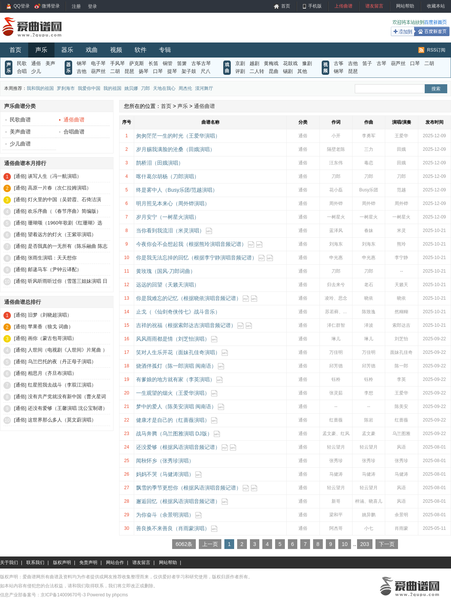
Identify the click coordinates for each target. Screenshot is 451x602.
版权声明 (62, 562)
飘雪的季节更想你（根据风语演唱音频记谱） (188, 488)
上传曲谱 (343, 6)
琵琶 (129, 71)
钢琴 (81, 63)
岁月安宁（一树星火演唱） (167, 217)
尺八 (205, 71)
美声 (50, 63)
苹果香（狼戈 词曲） (50, 326)
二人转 (257, 71)
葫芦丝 (98, 71)
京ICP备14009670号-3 (63, 594)
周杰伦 (185, 88)
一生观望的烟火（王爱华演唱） (173, 393)
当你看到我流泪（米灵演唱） (170, 230)
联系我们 (35, 562)
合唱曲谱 (72, 132)
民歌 (22, 63)
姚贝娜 (131, 88)
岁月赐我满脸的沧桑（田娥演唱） (175, 149)
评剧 (240, 71)
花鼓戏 (290, 63)
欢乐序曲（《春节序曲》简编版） (64, 211)
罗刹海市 (66, 88)
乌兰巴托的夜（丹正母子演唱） (62, 361)
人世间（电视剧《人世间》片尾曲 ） (67, 350)
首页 (285, 6)
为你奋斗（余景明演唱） (165, 515)
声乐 (41, 50)
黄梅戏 (271, 63)
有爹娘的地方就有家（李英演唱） (175, 379)
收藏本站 (436, 6)
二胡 (115, 71)
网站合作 (115, 562)
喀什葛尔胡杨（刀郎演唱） (167, 176)
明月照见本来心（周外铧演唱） (173, 203)
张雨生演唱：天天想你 (52, 258)
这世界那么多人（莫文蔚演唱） (62, 420)
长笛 (153, 63)
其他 (302, 71)
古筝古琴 (201, 63)
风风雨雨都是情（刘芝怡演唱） (173, 339)
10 (345, 544)
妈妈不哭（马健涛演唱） (165, 474)
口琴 (158, 71)
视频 (116, 50)
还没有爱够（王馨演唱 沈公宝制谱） (67, 408)
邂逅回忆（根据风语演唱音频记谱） (178, 501)
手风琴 (117, 63)
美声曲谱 (18, 132)
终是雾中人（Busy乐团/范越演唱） (177, 190)
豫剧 (307, 63)
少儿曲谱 (18, 144)
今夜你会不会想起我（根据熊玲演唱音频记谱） (191, 244)
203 (364, 544)
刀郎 (145, 88)
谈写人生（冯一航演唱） (55, 176)
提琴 (172, 71)
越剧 (254, 63)
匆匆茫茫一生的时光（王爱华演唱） (178, 136)
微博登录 (51, 6)
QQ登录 (22, 6)
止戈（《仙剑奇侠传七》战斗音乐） (178, 312)
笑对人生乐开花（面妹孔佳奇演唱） (178, 352)
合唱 (22, 71)
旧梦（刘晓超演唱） (50, 315)
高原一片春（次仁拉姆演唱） (59, 188)
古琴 (381, 63)
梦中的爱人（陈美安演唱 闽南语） (176, 406)
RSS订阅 (436, 50)
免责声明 (88, 562)
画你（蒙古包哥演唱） (52, 338)
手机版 (315, 6)
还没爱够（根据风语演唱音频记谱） (178, 447)
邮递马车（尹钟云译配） (55, 269)
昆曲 (273, 71)
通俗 (36, 63)
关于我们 (9, 562)
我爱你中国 (89, 88)
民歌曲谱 (18, 120)
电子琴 (98, 63)
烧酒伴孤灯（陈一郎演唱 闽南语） (176, 366)
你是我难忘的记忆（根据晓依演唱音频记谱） (188, 298)
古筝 (339, 63)
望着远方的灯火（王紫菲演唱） (62, 234)
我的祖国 (112, 88)
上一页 (210, 544)
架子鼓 (189, 71)
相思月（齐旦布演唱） (52, 373)
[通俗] (20, 176)
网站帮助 (405, 6)
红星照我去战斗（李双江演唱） (62, 385)
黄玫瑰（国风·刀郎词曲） (165, 271)
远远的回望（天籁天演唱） (167, 285)
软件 (141, 50)
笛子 (367, 63)
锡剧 (288, 71)
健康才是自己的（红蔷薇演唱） (173, 420)
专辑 (165, 50)
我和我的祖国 (40, 88)
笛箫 (182, 63)
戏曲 (92, 50)
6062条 (184, 544)
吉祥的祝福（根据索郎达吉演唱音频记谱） (186, 325)
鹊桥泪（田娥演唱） (159, 163)
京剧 (240, 63)
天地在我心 (164, 88)
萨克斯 (136, 63)
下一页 (387, 544)
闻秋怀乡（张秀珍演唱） (165, 461)
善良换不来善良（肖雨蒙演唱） (173, 528)
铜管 (168, 63)
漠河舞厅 (204, 88)
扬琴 (143, 71)
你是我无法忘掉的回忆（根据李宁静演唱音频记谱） (196, 258)
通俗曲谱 (72, 120)
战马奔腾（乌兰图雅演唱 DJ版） (174, 434)
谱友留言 (374, 6)
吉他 (81, 71)
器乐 (67, 50)
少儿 (36, 71)
